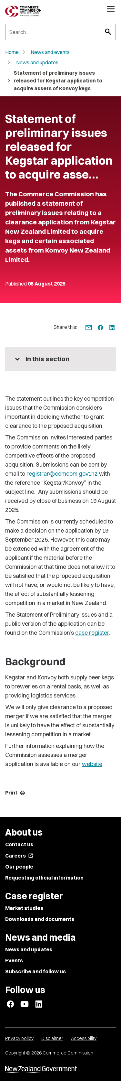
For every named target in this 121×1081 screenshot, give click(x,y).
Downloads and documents (39, 919)
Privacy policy (19, 1038)
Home (12, 52)
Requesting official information (44, 877)
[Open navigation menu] (111, 9)
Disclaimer (52, 1038)
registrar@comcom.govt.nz (62, 473)
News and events (50, 52)
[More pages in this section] (60, 359)
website (92, 764)
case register (92, 632)
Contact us (19, 844)
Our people (19, 866)
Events (14, 960)
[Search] (60, 32)
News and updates (37, 62)
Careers (19, 855)
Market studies (24, 908)
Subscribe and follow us (35, 971)
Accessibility (83, 1038)
